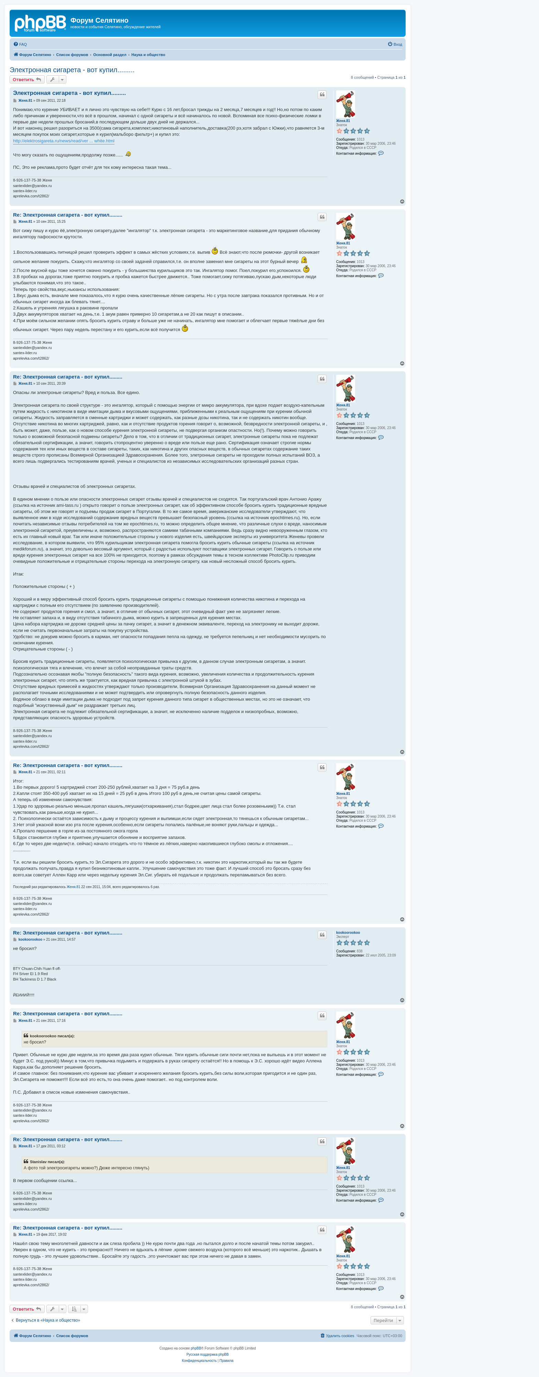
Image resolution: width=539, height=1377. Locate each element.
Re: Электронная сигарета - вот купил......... (67, 215)
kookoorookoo (348, 933)
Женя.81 (343, 121)
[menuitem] (20, 44)
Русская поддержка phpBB (207, 1354)
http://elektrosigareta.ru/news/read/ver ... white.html (63, 140)
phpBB (196, 1348)
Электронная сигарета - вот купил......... (72, 70)
